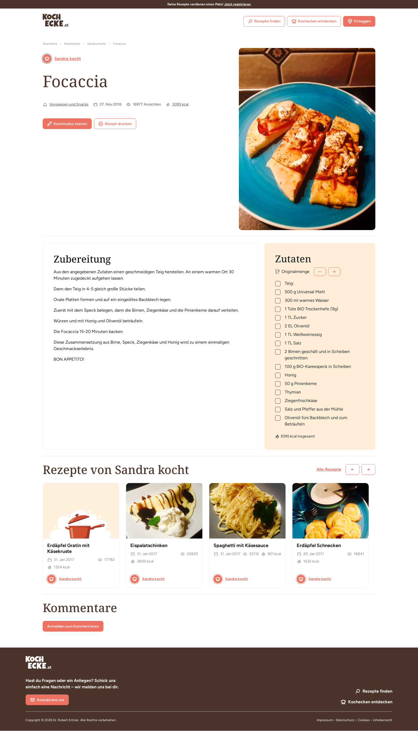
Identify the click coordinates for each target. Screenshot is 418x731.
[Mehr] (334, 271)
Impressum (325, 720)
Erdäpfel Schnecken (319, 545)
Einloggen (359, 21)
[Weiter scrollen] (368, 469)
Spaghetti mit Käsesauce (241, 545)
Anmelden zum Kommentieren (73, 626)
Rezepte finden (264, 21)
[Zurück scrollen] (352, 469)
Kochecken (72, 44)
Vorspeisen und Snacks (69, 104)
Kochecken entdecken (314, 21)
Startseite (50, 44)
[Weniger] (320, 271)
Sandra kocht (96, 44)
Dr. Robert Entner (66, 720)
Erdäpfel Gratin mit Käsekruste (68, 548)
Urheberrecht (382, 720)
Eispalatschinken (148, 545)
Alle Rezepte (328, 469)
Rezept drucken (115, 123)
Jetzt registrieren (237, 4)
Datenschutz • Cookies (353, 720)
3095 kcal (180, 104)
